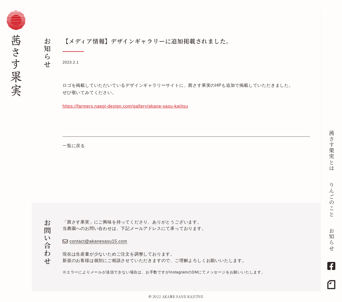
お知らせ (331, 239)
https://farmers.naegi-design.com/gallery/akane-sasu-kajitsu (125, 106)
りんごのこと (331, 199)
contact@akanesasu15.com (98, 241)
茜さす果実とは (331, 150)
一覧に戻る (74, 145)
